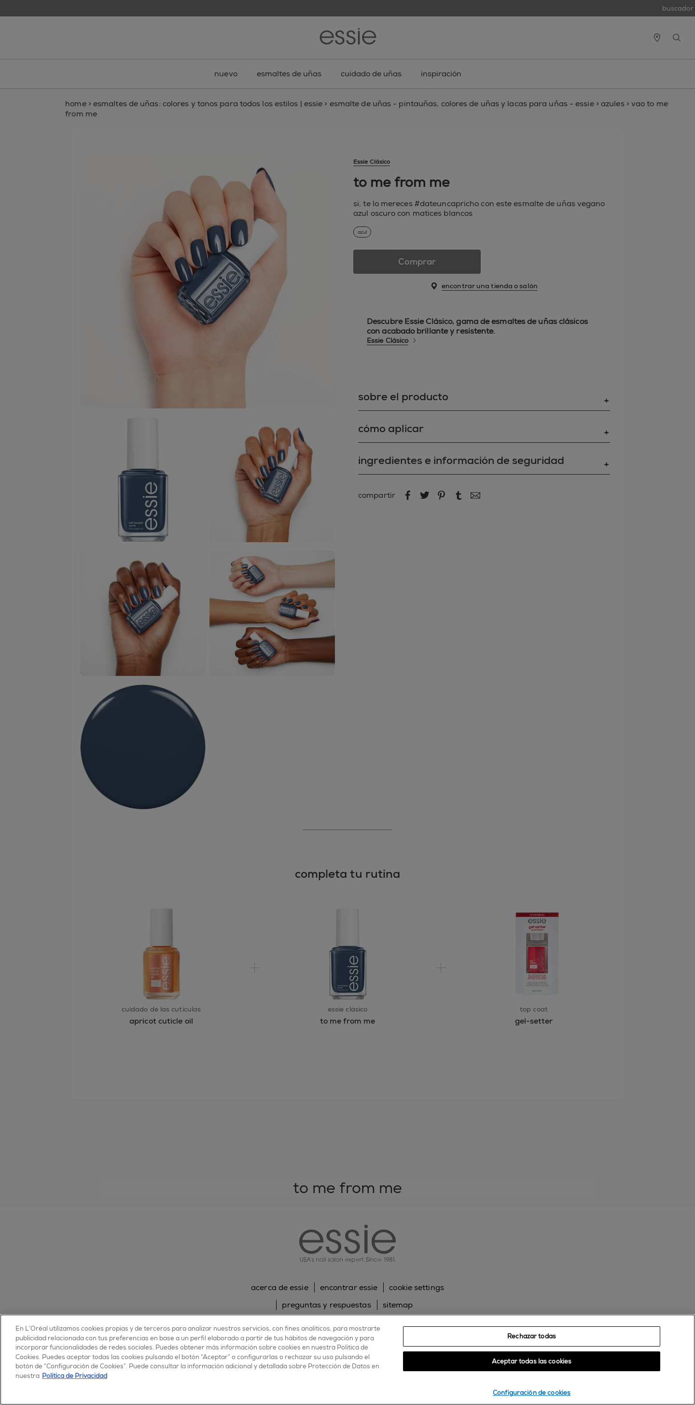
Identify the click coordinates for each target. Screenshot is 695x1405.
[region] (347, 1359)
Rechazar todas (531, 1336)
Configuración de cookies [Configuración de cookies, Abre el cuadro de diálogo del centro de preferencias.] (531, 1393)
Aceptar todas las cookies (531, 1361)
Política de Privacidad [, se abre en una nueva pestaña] (74, 1376)
